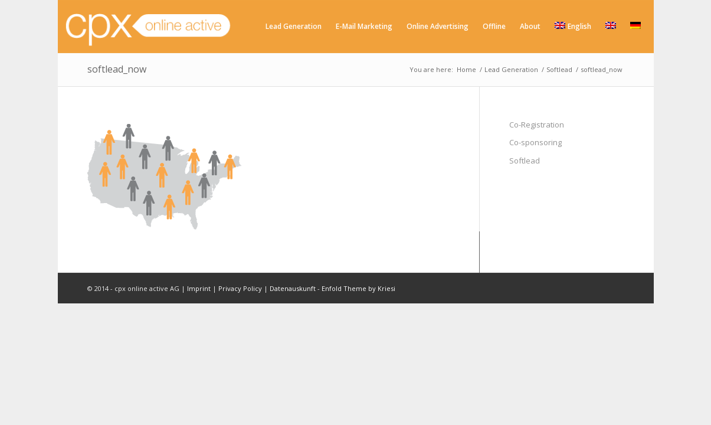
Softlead (524, 160)
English (573, 26)
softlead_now (116, 69)
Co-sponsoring (535, 142)
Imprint (199, 288)
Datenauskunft (293, 288)
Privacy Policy (240, 288)
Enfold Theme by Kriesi (358, 288)
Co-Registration (536, 124)
